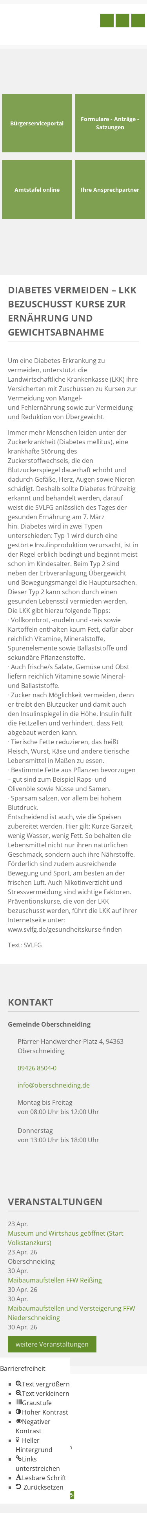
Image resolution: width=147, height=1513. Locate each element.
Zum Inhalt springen (30, 1508)
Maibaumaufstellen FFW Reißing (55, 1280)
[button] (43, 1384)
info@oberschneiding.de (54, 1085)
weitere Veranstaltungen (52, 1344)
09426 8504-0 (37, 1068)
